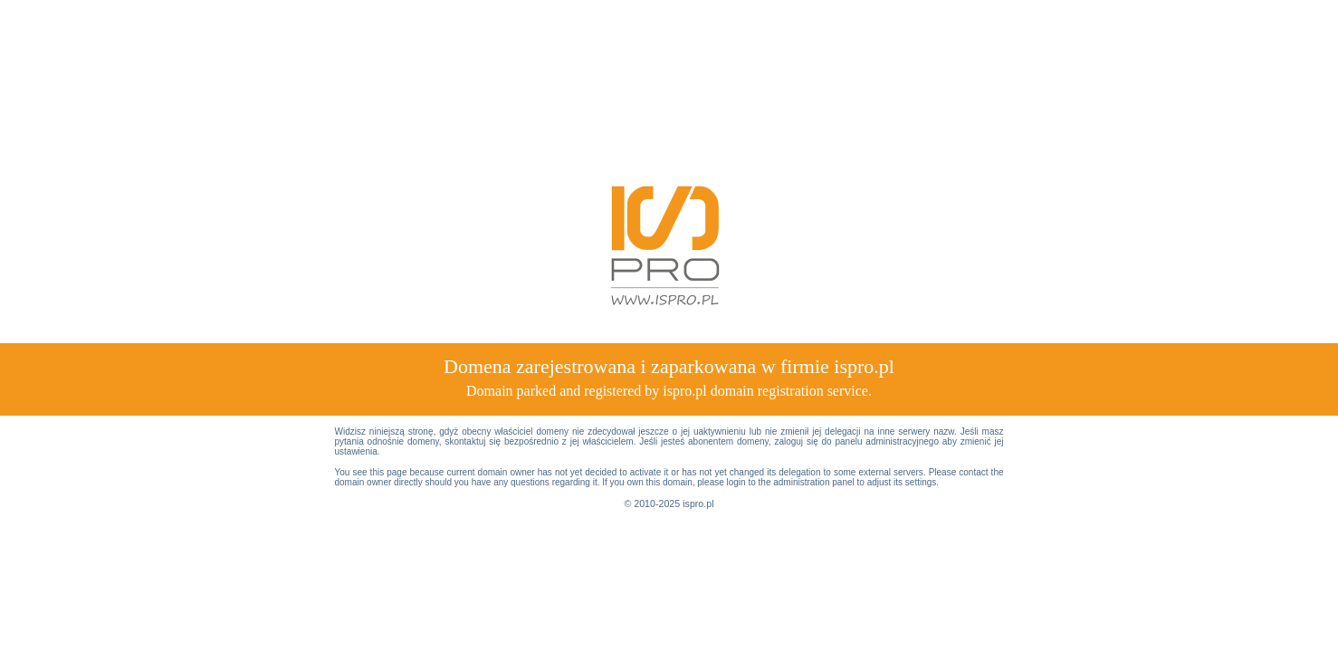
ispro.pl (698, 503)
